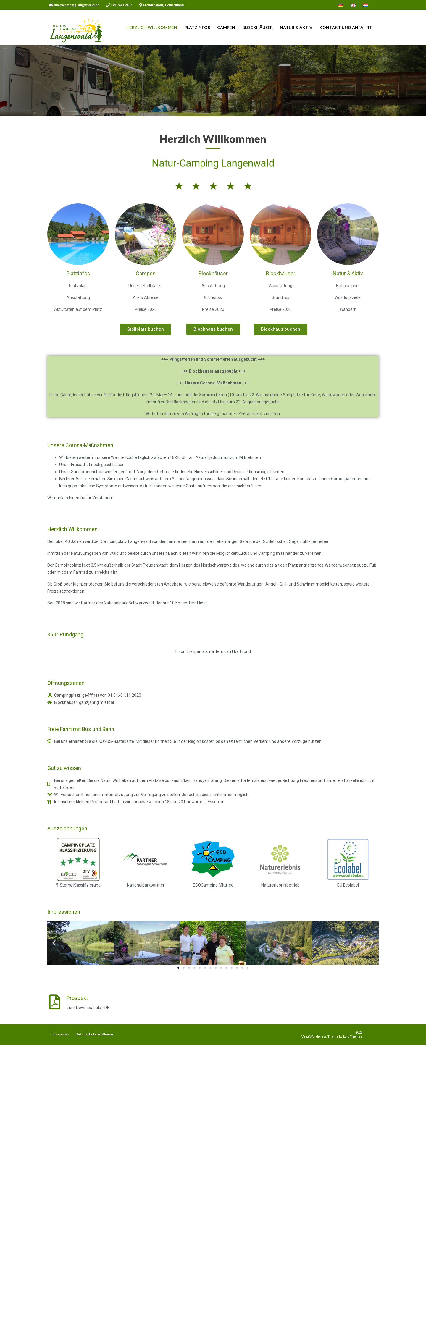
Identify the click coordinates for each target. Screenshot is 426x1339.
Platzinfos (197, 27)
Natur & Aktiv (296, 27)
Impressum (59, 1034)
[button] (145, 394)
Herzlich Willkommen (151, 27)
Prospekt (77, 1062)
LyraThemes (352, 1036)
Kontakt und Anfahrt (346, 27)
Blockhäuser (257, 27)
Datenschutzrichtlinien (94, 1034)
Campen (226, 27)
